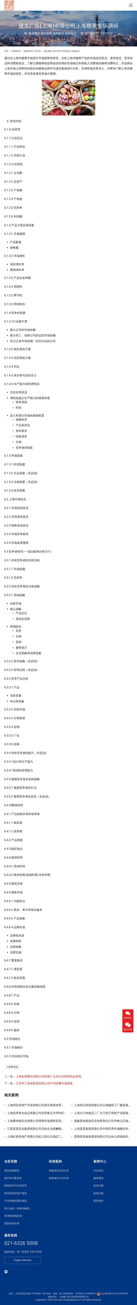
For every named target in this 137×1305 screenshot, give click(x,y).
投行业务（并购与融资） (18, 1208)
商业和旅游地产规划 (15, 1193)
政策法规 (98, 1193)
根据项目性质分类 (59, 1170)
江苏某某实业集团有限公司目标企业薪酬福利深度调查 (36, 1128)
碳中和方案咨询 (13, 1178)
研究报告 (98, 1200)
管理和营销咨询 (13, 1215)
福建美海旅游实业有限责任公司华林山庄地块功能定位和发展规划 (103, 1121)
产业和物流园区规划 (15, 1200)
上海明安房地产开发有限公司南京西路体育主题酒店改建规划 (36, 1105)
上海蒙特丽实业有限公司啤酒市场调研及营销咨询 (36, 1121)
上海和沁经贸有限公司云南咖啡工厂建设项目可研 (103, 1105)
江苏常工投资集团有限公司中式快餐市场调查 (44, 1083)
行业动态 (98, 1170)
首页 (6, 51)
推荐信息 (13, 1066)
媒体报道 (98, 1178)
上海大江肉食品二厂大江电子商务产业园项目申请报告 (103, 1113)
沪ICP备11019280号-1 (86, 1293)
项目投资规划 (11, 1170)
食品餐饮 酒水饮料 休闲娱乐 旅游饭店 (52, 33)
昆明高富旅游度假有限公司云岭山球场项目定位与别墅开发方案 (103, 1136)
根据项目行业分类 (59, 1178)
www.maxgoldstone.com (70, 1300)
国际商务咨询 (11, 1223)
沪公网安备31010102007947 (114, 1293)
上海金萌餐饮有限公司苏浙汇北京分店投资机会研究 (48, 1076)
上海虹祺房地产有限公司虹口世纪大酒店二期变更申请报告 (36, 1136)
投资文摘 (98, 1185)
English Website (22, 1260)
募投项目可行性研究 (15, 1185)
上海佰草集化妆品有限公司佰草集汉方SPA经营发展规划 (36, 1113)
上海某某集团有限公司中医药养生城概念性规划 (103, 1128)
